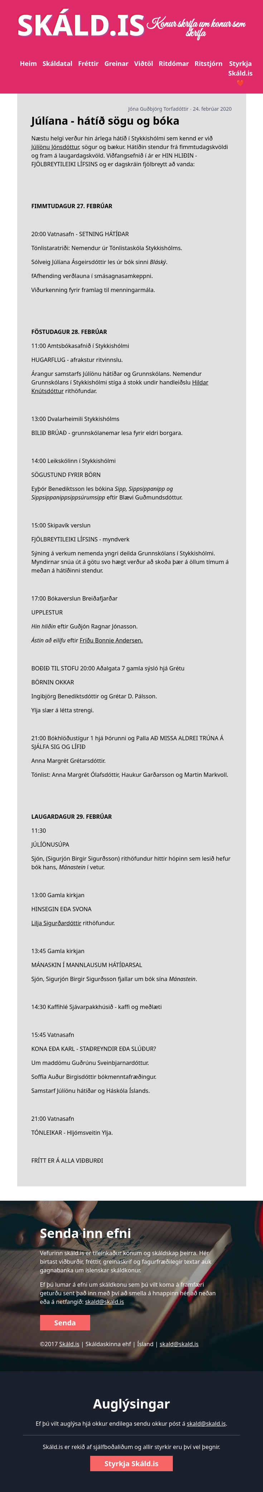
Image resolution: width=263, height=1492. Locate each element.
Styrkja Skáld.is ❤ (240, 73)
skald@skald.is (104, 1302)
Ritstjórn (209, 63)
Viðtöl (143, 63)
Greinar (116, 63)
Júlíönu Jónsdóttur (55, 147)
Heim (28, 63)
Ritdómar (174, 63)
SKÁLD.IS (81, 24)
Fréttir (88, 63)
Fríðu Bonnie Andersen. (111, 640)
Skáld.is (69, 1344)
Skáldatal (57, 63)
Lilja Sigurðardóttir (56, 923)
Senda (65, 1323)
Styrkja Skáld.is (131, 1463)
